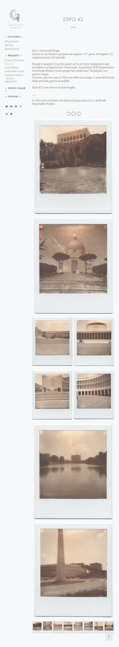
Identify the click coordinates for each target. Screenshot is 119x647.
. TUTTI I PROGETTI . (11, 80)
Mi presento (11, 41)
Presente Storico (14, 74)
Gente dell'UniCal (14, 71)
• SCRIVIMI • (13, 96)
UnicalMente (12, 67)
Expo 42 (9, 63)
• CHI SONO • (14, 36)
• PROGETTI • (13, 55)
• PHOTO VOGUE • (15, 90)
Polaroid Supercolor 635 (78, 100)
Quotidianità (12, 48)
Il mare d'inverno (14, 60)
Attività (9, 45)
